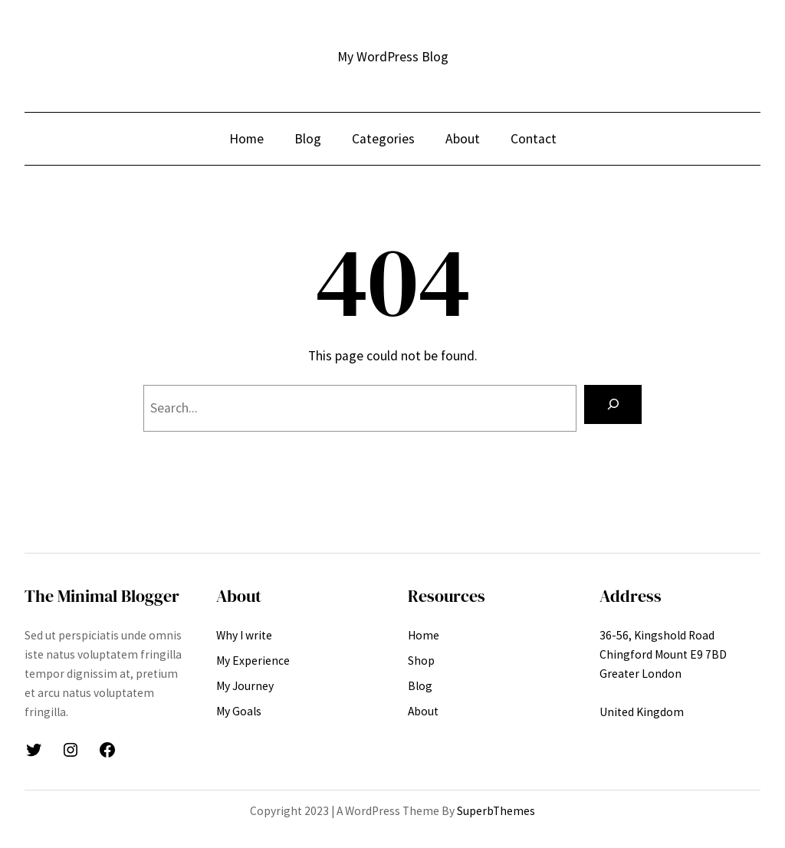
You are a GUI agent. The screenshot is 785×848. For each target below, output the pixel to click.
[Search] (613, 404)
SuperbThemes (496, 811)
